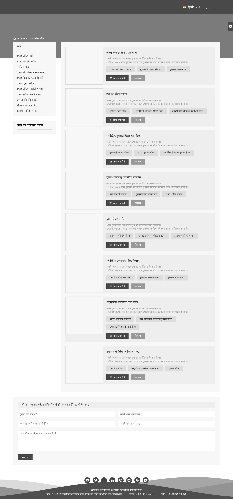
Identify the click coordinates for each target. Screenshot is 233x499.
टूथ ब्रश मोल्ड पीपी (176, 277)
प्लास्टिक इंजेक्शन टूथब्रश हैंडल (177, 152)
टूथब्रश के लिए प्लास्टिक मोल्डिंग (123, 177)
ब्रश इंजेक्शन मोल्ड (116, 219)
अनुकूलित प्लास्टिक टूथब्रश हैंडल (149, 111)
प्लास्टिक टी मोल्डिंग (118, 194)
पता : (49, 494)
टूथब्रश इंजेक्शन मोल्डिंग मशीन (152, 236)
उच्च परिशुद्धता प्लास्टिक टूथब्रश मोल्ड (156, 319)
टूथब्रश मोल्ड (174, 368)
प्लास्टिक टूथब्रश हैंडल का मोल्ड (123, 135)
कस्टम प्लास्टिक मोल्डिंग (120, 319)
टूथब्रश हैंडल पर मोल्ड (119, 152)
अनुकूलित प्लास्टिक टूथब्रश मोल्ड (146, 368)
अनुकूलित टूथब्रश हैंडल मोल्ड (122, 52)
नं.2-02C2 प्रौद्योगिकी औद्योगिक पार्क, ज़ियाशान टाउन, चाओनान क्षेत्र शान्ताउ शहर (87, 494)
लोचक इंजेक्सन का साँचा (120, 69)
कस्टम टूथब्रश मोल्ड (146, 152)
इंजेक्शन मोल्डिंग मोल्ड (120, 236)
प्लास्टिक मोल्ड (116, 368)
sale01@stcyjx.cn (145, 494)
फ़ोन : (164, 494)
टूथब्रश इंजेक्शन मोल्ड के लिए (123, 327)
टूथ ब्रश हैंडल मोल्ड (116, 94)
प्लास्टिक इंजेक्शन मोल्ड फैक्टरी (123, 260)
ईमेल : (132, 494)
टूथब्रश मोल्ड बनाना (174, 194)
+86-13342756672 (176, 494)
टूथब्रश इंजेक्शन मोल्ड (149, 277)
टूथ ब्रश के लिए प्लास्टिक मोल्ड (122, 351)
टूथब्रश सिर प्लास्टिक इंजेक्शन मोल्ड (187, 111)
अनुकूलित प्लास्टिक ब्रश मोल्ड (122, 302)
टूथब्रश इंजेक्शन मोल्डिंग (150, 69)
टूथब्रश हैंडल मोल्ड (178, 69)
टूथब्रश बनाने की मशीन (184, 236)
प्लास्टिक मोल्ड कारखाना (120, 277)
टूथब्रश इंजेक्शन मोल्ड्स (146, 194)
